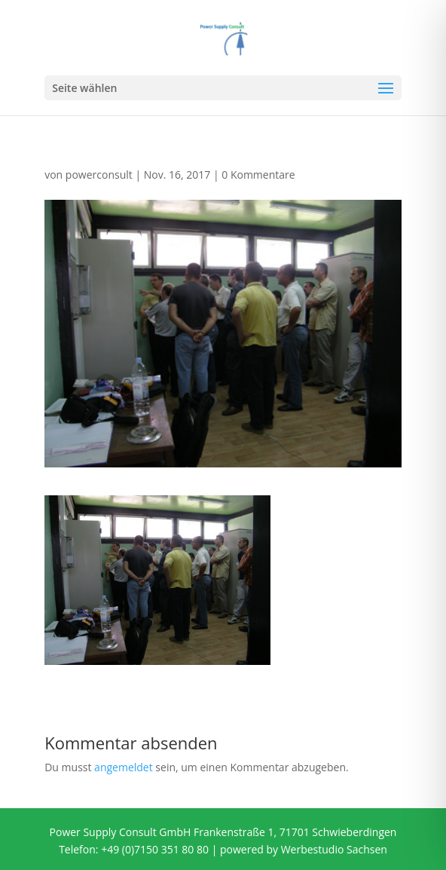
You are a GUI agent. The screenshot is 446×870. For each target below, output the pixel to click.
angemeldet (123, 767)
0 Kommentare (258, 174)
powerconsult (99, 174)
